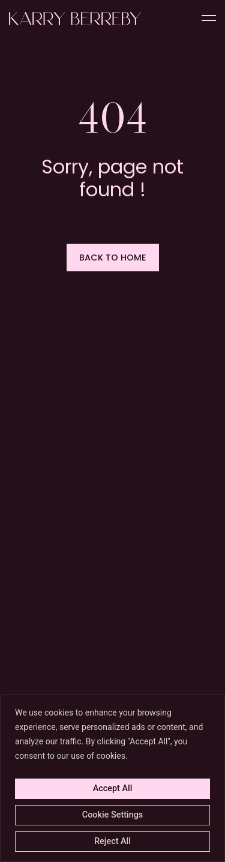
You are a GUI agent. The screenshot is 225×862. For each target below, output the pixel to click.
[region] (112, 778)
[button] (113, 257)
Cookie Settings (112, 815)
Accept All (113, 788)
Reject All (112, 841)
